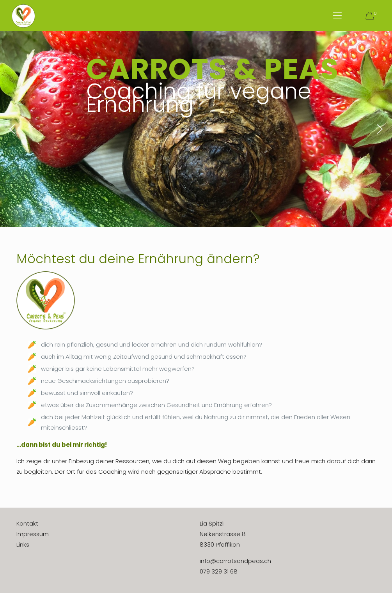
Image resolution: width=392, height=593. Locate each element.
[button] (12, 129)
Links (22, 544)
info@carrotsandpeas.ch (235, 561)
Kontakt (27, 523)
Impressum (32, 534)
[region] (196, 129)
